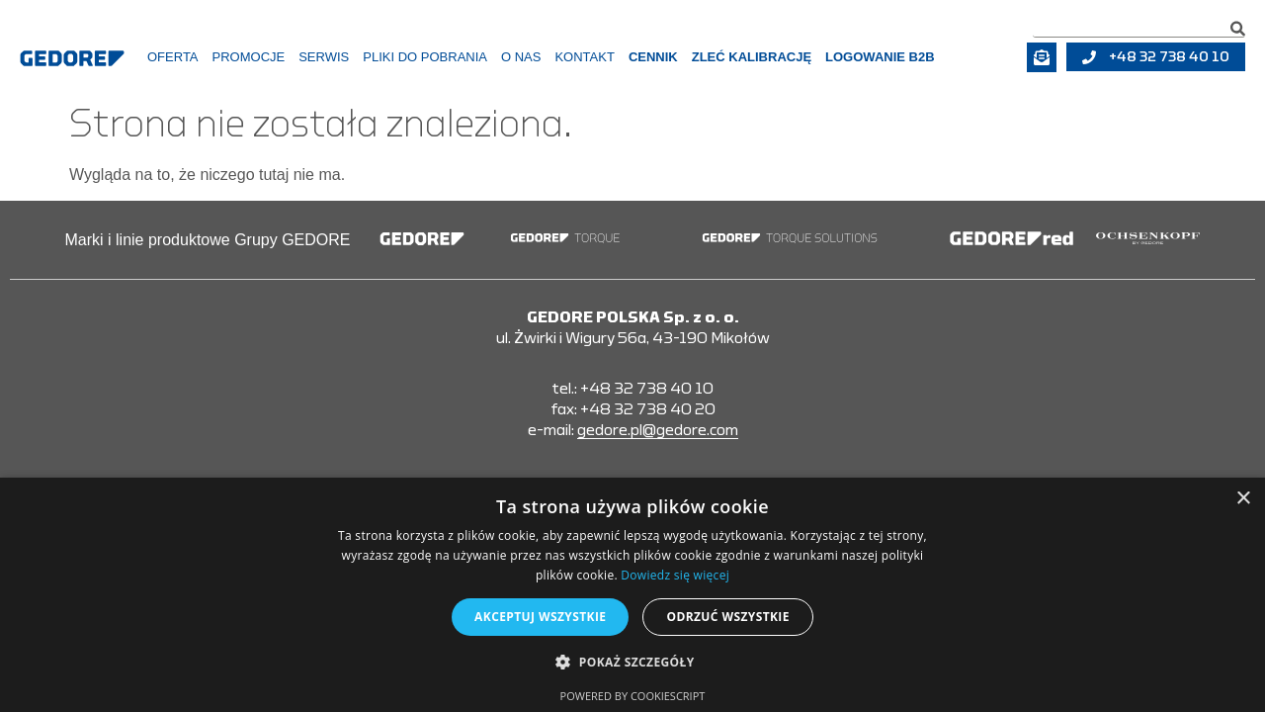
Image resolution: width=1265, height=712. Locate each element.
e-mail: (633, 430)
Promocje (249, 56)
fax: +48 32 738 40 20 (633, 409)
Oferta (173, 56)
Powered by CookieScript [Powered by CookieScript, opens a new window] (633, 695)
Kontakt (584, 56)
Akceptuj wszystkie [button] (540, 616)
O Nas (521, 56)
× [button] (1242, 498)
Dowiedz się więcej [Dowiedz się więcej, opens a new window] (675, 575)
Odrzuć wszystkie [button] (727, 616)
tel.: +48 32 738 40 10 (632, 389)
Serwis (323, 56)
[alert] (632, 595)
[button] (632, 662)
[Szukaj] (1237, 28)
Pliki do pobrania (425, 56)
